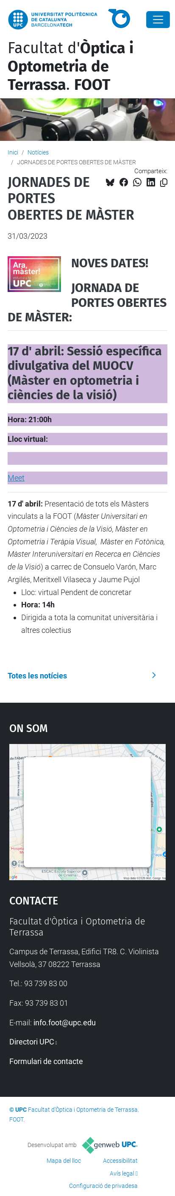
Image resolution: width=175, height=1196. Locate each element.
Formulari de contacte (46, 1061)
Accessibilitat (120, 1160)
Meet (16, 477)
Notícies (38, 152)
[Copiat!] (163, 183)
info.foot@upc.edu (64, 1022)
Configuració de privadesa (103, 1185)
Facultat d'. (70, 66)
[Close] (158, 19)
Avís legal (122, 1173)
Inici (13, 152)
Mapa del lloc (64, 1160)
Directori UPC (31, 1041)
